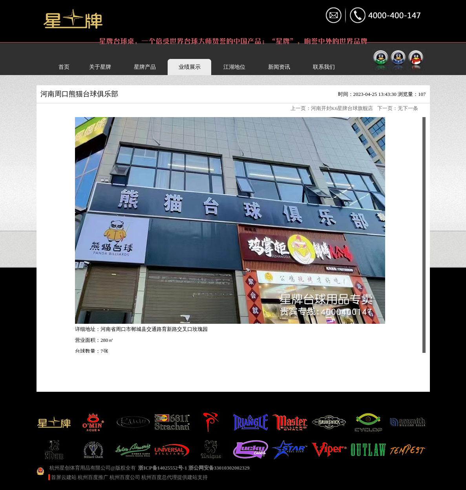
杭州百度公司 (125, 477)
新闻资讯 (279, 67)
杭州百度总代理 (159, 477)
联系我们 (324, 67)
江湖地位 (234, 67)
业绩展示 (190, 67)
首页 (63, 67)
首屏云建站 (64, 477)
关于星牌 (100, 67)
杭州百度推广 (93, 477)
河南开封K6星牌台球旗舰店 (342, 108)
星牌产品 (145, 67)
